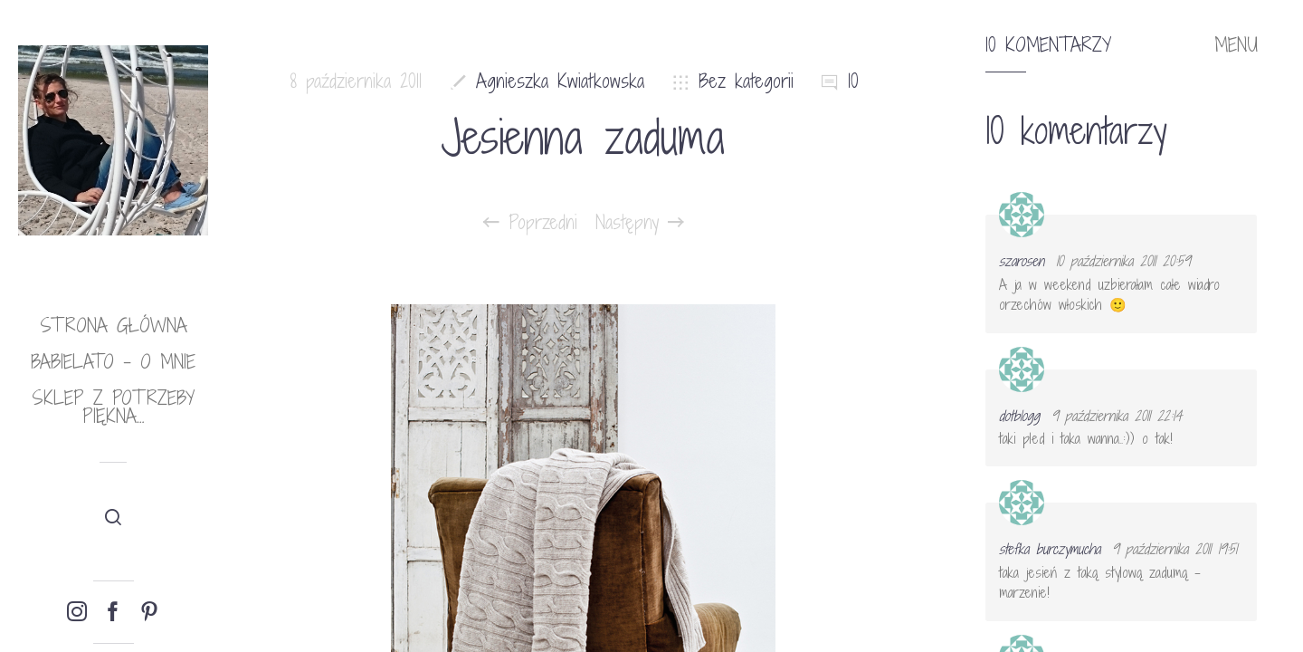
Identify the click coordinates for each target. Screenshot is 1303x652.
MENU (1236, 45)
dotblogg (1019, 416)
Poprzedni (530, 223)
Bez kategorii (746, 81)
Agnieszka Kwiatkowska (560, 81)
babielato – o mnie (113, 362)
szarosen (1021, 261)
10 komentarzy (1048, 45)
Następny (639, 223)
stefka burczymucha (1049, 549)
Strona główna (113, 325)
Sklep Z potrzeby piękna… (113, 407)
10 (853, 81)
